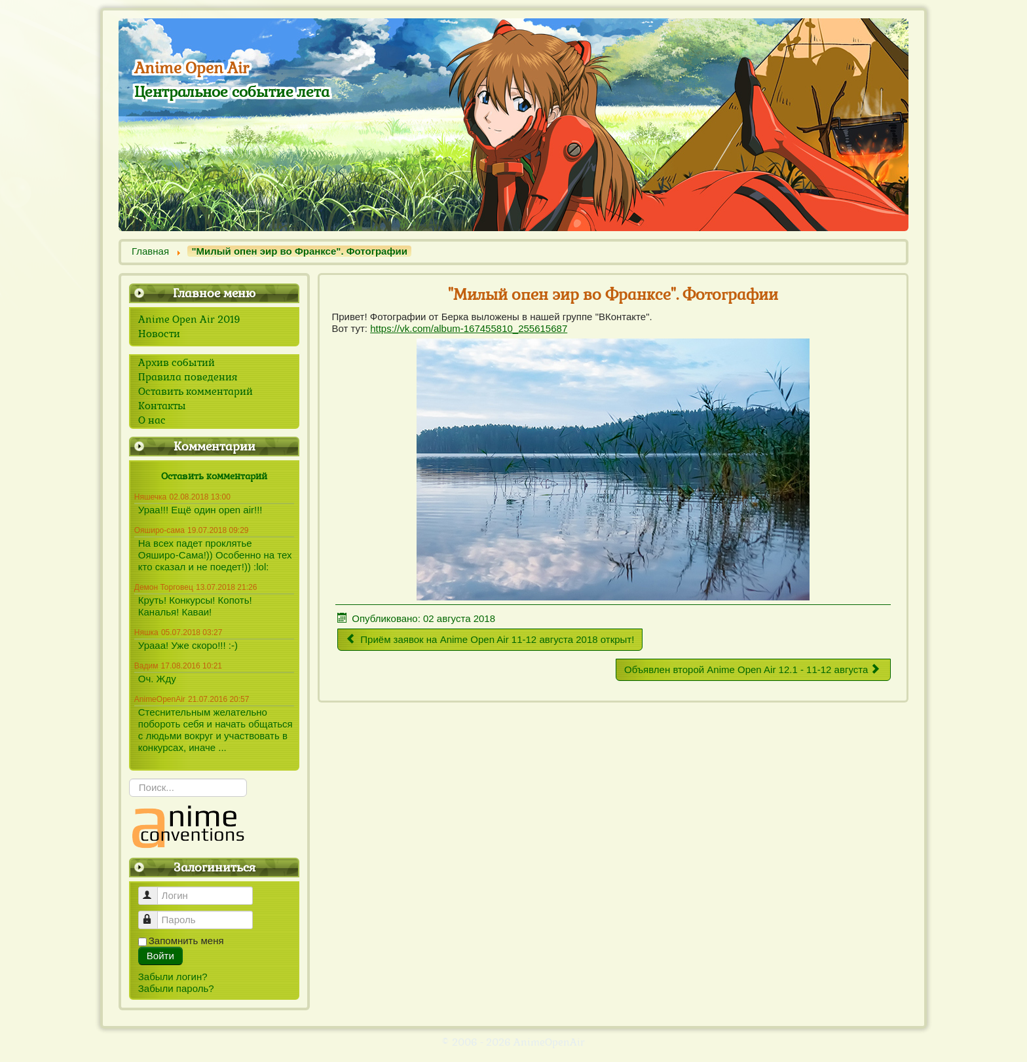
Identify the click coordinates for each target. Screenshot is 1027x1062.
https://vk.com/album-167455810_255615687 (468, 328)
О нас (152, 420)
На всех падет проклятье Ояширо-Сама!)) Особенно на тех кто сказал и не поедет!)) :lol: (215, 555)
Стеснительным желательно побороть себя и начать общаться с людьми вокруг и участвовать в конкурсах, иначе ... (215, 729)
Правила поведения (187, 377)
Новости (159, 333)
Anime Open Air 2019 (189, 319)
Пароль (154, 914)
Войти (160, 955)
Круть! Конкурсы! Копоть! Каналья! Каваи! (195, 606)
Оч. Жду (157, 678)
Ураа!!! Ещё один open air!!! (200, 509)
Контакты (162, 405)
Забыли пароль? (176, 988)
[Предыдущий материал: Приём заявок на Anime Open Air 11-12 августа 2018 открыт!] (490, 640)
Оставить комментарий (195, 391)
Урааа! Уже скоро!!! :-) (188, 645)
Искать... (129, 778)
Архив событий (176, 362)
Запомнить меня (186, 940)
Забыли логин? (173, 976)
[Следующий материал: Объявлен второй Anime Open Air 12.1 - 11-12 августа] (753, 670)
